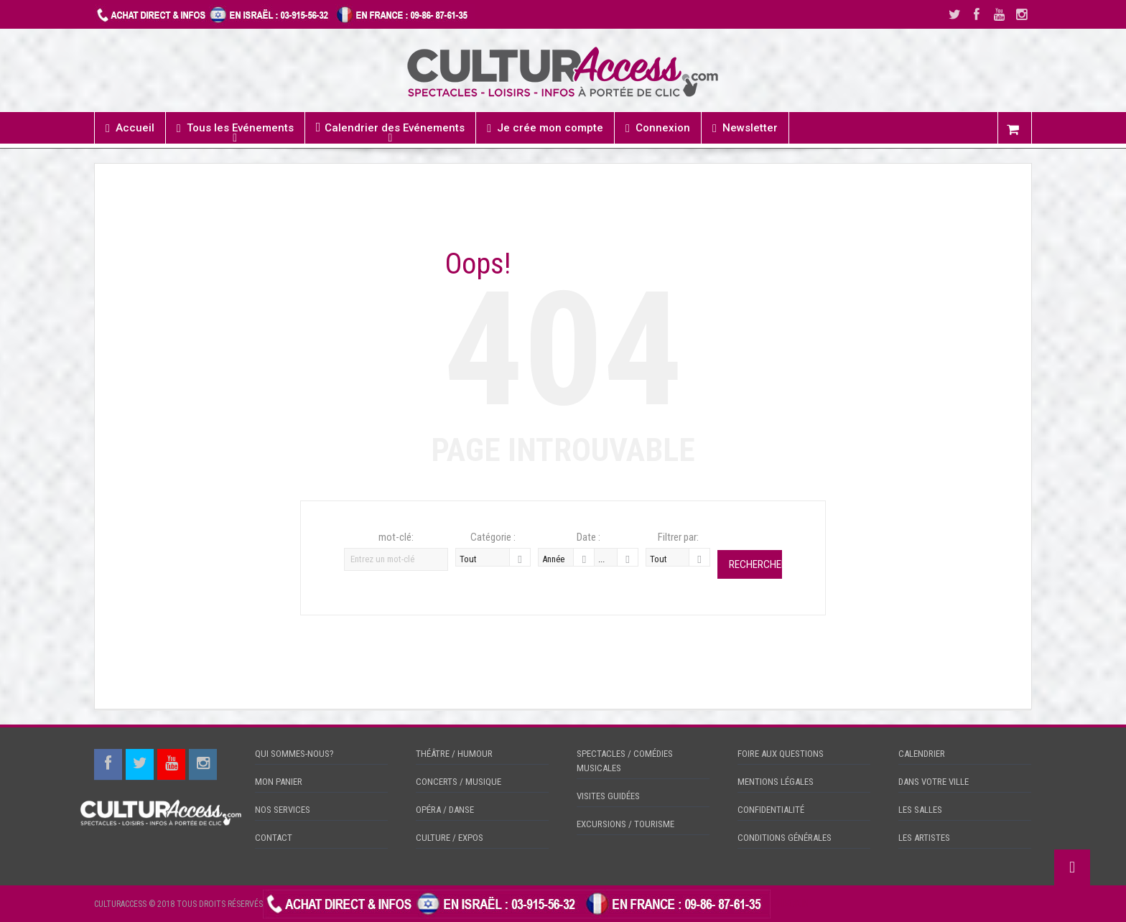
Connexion (657, 128)
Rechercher (755, 564)
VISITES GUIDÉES (608, 796)
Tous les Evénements (235, 128)
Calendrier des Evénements (390, 127)
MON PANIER (278, 781)
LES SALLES (920, 809)
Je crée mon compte (545, 128)
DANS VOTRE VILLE (933, 781)
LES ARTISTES (924, 837)
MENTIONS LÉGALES (776, 781)
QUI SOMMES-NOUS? (294, 753)
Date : (588, 537)
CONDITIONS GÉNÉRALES (785, 837)
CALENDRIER (921, 753)
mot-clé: (396, 537)
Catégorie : (493, 537)
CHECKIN (790, 903)
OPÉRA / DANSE (445, 809)
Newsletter (745, 128)
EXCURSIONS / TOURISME (625, 824)
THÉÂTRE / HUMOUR (454, 753)
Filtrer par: (678, 537)
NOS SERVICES (282, 809)
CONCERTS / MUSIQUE (458, 781)
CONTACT (273, 837)
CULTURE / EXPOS (449, 837)
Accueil (130, 128)
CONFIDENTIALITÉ (771, 809)
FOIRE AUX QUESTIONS (781, 753)
